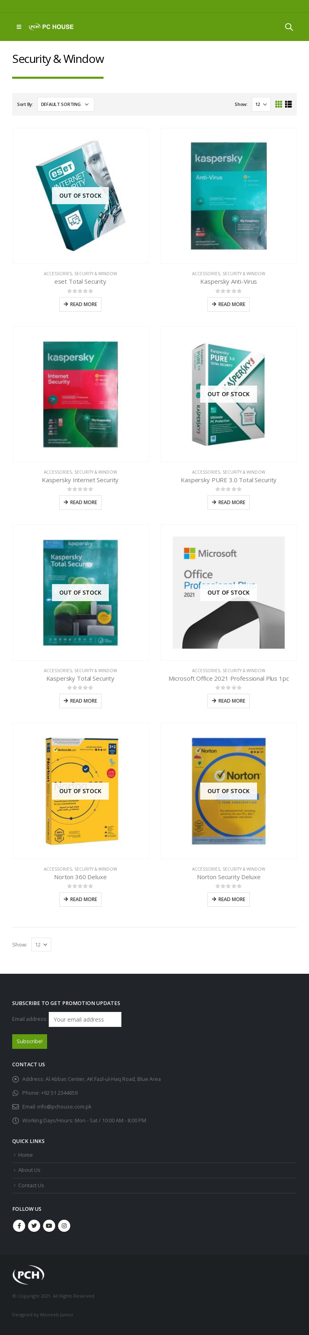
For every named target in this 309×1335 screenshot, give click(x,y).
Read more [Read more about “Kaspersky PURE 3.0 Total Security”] (231, 502)
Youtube (49, 1226)
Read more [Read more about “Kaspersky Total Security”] (83, 700)
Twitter (34, 1226)
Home (25, 1155)
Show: (241, 104)
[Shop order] (65, 104)
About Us (29, 1170)
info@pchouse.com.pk (64, 1106)
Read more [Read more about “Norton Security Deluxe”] (231, 899)
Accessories (58, 273)
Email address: (66, 1019)
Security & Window (95, 273)
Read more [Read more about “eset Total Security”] (83, 304)
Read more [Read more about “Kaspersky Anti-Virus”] (231, 304)
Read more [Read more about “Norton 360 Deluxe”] (83, 899)
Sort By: (25, 104)
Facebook (19, 1226)
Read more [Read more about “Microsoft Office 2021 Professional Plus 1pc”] (231, 700)
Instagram (64, 1226)
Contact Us (31, 1185)
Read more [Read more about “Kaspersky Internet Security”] (83, 502)
